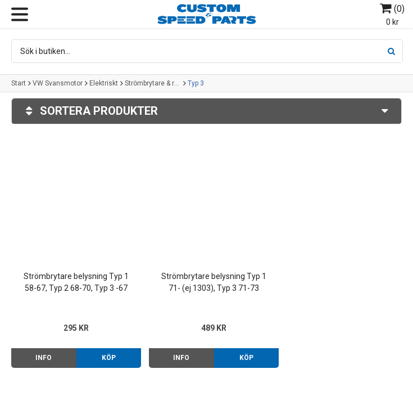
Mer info (370, 353)
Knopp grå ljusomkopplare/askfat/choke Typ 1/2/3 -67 (339, 278)
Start (18, 83)
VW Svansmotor (58, 83)
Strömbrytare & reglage (153, 83)
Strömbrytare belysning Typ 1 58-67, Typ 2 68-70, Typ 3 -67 (73, 277)
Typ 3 (196, 83)
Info (42, 353)
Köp (105, 353)
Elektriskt (103, 83)
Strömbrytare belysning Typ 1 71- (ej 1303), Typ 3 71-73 (206, 277)
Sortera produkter (206, 111)
